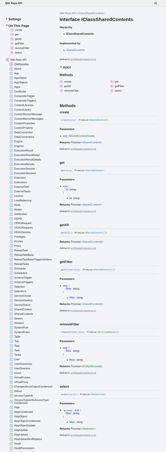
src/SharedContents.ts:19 (83, 373)
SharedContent (98, 120)
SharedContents (75, 50)
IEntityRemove (106, 332)
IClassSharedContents (91, 13)
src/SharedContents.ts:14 (83, 59)
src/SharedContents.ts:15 (83, 211)
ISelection (98, 394)
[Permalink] (72, 112)
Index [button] (65, 67)
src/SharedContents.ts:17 (83, 310)
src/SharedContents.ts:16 (83, 248)
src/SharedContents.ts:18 (83, 149)
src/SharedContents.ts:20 (83, 435)
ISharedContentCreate (82, 136)
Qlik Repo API (13, 3)
